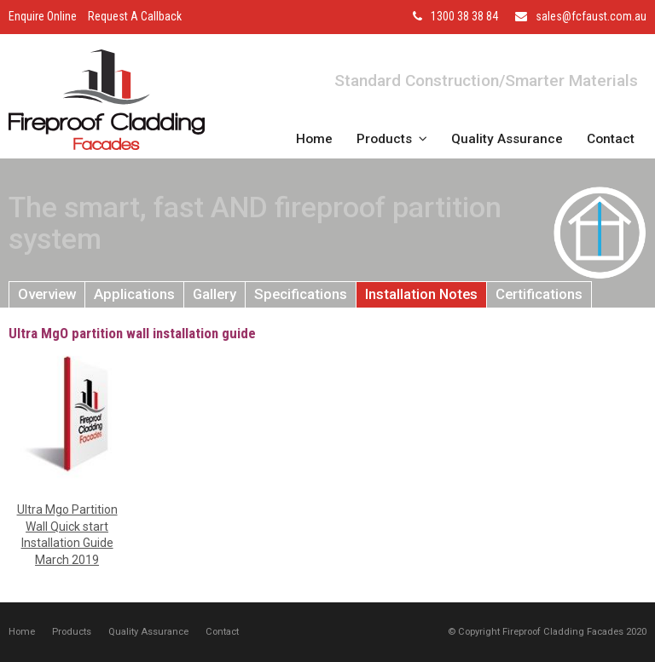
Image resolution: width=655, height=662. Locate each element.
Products (71, 631)
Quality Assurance (148, 631)
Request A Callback (135, 16)
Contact (222, 631)
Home (22, 631)
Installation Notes (421, 293)
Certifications (539, 293)
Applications (134, 293)
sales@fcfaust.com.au (591, 16)
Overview (47, 293)
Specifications (300, 293)
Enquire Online (43, 16)
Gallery (214, 293)
